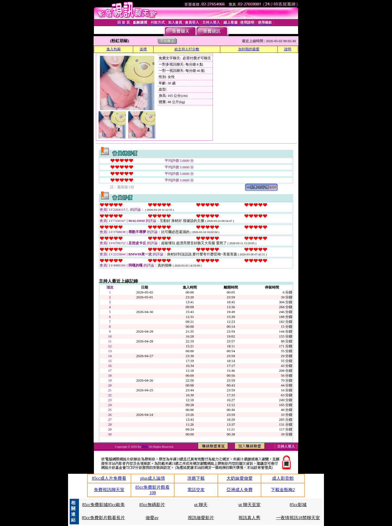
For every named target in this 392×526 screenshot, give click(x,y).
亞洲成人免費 (239, 489)
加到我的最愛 (248, 49)
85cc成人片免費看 (109, 478)
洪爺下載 (196, 478)
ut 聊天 (200, 504)
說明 (287, 49)
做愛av (152, 517)
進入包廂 (113, 49)
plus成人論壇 (152, 478)
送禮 (143, 49)
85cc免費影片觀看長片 (103, 517)
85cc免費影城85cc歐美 (103, 504)
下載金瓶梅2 (283, 489)
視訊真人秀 (249, 517)
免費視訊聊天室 (109, 489)
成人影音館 (283, 478)
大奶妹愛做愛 (239, 478)
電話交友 (196, 489)
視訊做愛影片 (201, 517)
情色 (145, 446)
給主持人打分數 (186, 49)
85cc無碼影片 (152, 504)
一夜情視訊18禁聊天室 (298, 517)
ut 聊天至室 (249, 504)
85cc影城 (298, 504)
